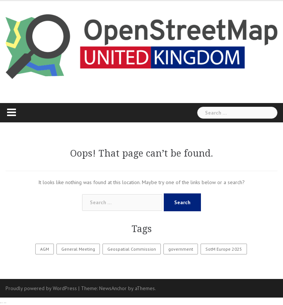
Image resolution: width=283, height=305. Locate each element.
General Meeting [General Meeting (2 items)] (78, 249)
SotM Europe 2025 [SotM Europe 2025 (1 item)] (223, 249)
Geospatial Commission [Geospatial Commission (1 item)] (131, 249)
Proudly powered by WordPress (41, 288)
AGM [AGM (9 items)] (44, 249)
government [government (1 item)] (180, 249)
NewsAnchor (113, 288)
